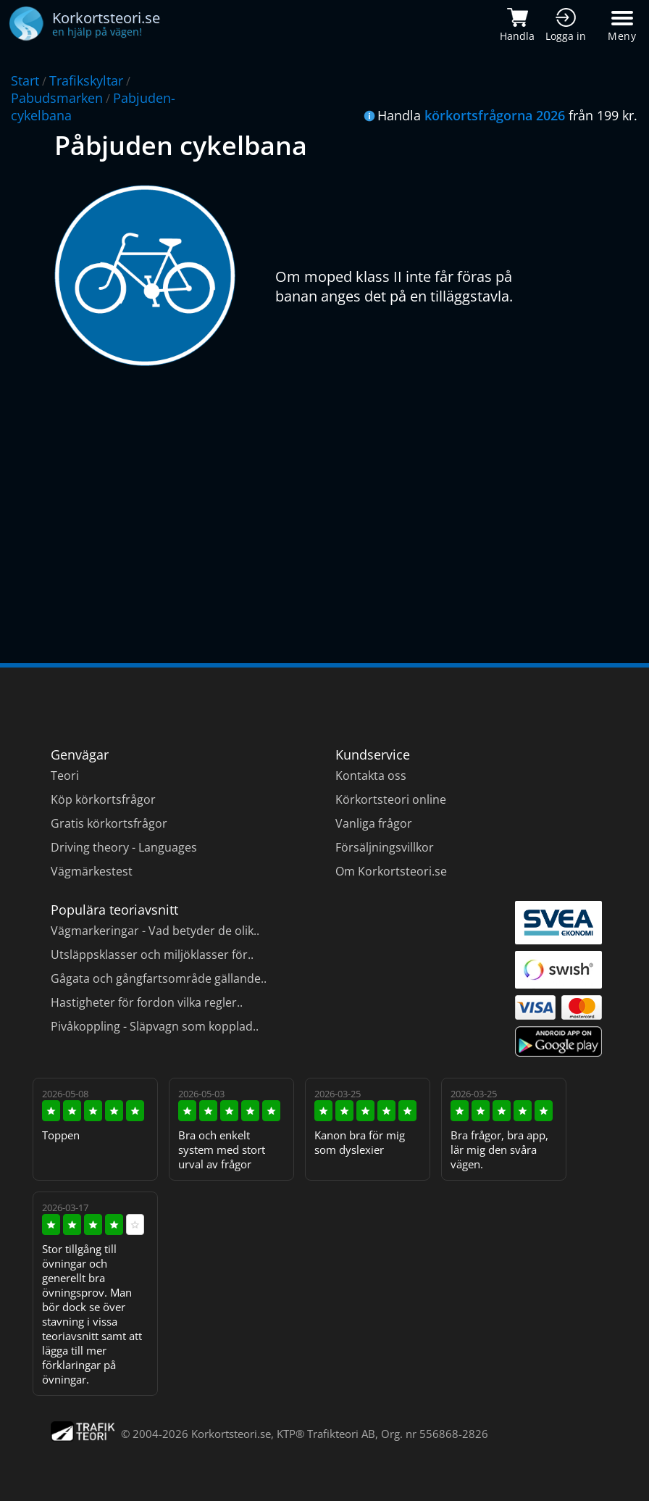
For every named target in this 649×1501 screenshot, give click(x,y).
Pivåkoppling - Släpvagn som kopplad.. (155, 1026)
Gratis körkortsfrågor (109, 823)
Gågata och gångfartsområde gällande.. (159, 978)
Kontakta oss (370, 775)
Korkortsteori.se (231, 1433)
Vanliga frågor (373, 823)
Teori (65, 775)
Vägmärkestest (92, 871)
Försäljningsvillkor (384, 847)
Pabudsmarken (57, 98)
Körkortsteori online (390, 799)
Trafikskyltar (86, 80)
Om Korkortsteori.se (391, 871)
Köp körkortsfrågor (103, 799)
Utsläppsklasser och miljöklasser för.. (152, 954)
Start (25, 80)
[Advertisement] (324, 503)
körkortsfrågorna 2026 (494, 115)
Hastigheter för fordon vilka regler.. (147, 1002)
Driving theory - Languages (124, 847)
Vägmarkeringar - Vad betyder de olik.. (155, 931)
